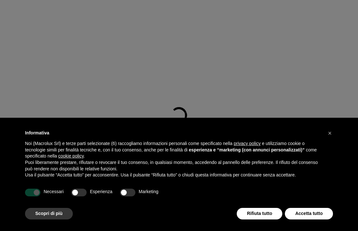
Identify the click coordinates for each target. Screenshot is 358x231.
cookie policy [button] (71, 155)
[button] (330, 133)
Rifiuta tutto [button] (259, 213)
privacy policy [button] (247, 143)
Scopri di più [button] (49, 213)
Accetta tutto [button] (309, 213)
